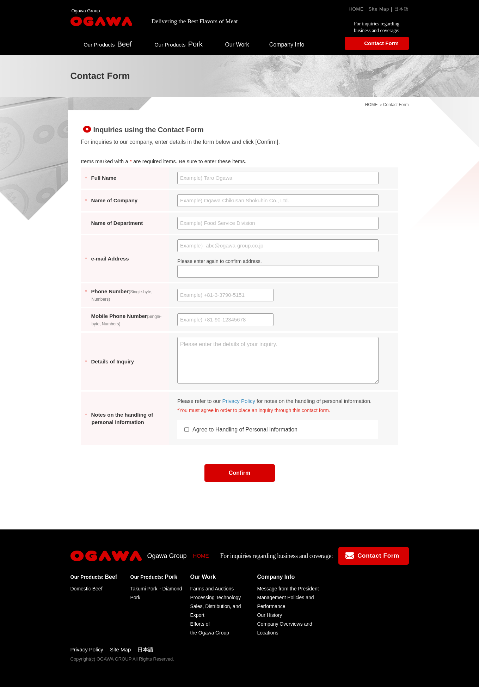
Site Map (378, 9)
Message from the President (288, 588)
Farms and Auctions (212, 588)
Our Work (237, 45)
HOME (356, 9)
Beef (108, 44)
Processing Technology (215, 597)
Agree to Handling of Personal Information (240, 430)
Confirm (239, 473)
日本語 (401, 9)
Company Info (287, 45)
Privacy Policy (238, 401)
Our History (269, 615)
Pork (178, 44)
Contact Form (381, 43)
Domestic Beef (86, 588)
